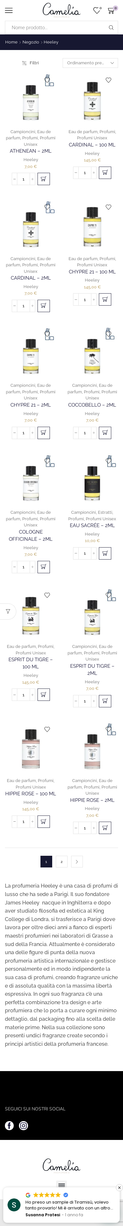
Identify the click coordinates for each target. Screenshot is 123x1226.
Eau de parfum (83, 131)
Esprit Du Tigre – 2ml (92, 669)
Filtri (30, 62)
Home (11, 42)
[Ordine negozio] (90, 63)
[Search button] (111, 27)
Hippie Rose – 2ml (92, 800)
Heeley (30, 159)
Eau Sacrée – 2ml (92, 525)
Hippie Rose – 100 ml (30, 793)
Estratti (105, 512)
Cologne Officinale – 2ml (31, 535)
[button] (44, 179)
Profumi (30, 137)
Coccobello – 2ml (92, 405)
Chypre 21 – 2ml (30, 405)
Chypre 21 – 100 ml (92, 271)
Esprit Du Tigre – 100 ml (30, 663)
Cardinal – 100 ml (92, 144)
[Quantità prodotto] (23, 179)
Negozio (31, 42)
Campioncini (22, 131)
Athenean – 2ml (31, 151)
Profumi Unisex (92, 137)
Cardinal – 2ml (31, 278)
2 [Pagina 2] (62, 862)
